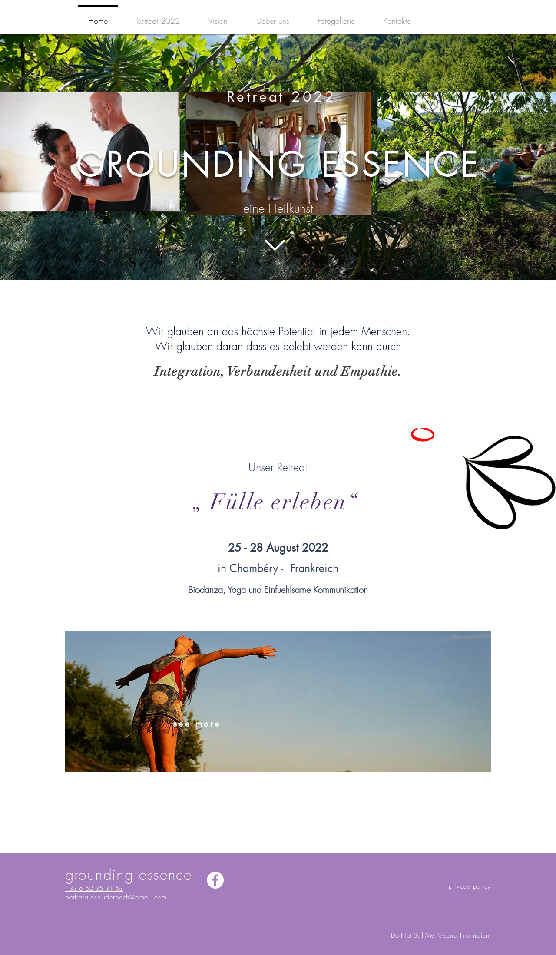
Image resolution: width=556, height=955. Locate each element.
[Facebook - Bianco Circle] (215, 880)
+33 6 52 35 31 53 (94, 888)
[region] (278, 701)
